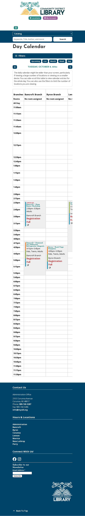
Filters (22, 55)
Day (69, 61)
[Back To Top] (42, 510)
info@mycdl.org (20, 410)
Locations (36, 18)
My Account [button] (50, 18)
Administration (20, 424)
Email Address (19, 470)
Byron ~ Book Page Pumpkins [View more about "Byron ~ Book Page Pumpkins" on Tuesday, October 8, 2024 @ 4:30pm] (56, 248)
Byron (15, 430)
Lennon (16, 435)
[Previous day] (15, 67)
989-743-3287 (25, 404)
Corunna (17, 433)
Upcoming (35, 61)
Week (61, 61)
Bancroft (17, 427)
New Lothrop (19, 441)
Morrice (16, 438)
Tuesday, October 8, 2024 (42, 67)
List (45, 61)
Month (53, 61)
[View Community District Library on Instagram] (19, 459)
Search (63, 39)
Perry (15, 444)
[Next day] (70, 67)
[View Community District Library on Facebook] (15, 459)
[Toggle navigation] (16, 27)
